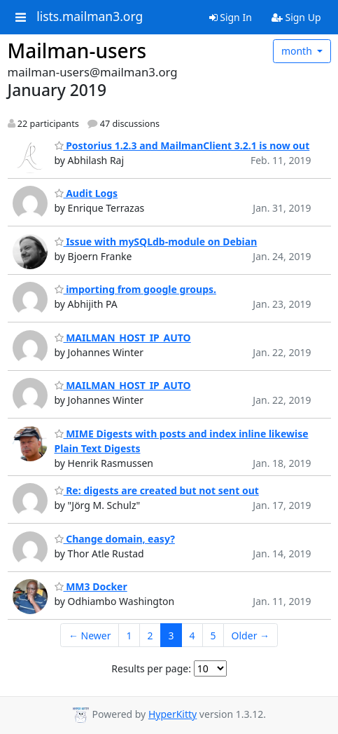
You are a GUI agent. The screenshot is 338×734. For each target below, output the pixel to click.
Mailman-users (77, 50)
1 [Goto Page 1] (129, 635)
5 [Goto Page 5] (213, 635)
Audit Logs (86, 193)
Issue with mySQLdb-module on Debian (156, 241)
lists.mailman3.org (89, 16)
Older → (250, 635)
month (298, 50)
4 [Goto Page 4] (192, 635)
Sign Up (296, 17)
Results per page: (151, 668)
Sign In (230, 17)
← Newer (90, 635)
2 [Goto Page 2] (150, 635)
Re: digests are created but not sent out (157, 490)
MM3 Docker (91, 586)
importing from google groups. (135, 289)
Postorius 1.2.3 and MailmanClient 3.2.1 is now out (182, 145)
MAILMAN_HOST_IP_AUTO (123, 337)
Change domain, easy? (115, 538)
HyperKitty (172, 714)
